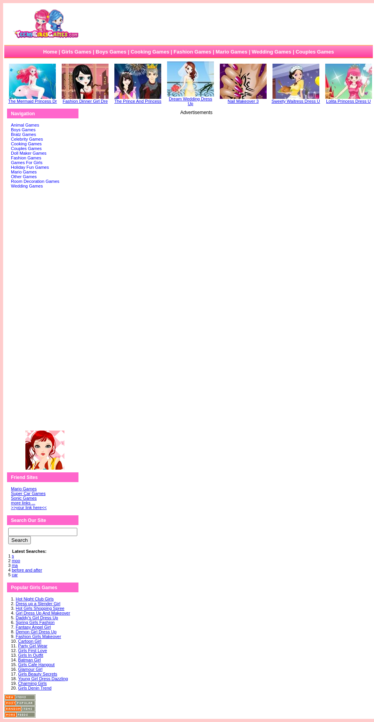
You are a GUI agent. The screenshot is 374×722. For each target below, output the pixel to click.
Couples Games (315, 52)
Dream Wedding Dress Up (190, 99)
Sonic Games (24, 498)
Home (50, 52)
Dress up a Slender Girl (38, 603)
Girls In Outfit (30, 655)
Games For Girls (27, 162)
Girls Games (77, 52)
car (15, 574)
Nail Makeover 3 (243, 99)
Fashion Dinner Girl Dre (85, 99)
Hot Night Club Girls (34, 599)
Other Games (24, 176)
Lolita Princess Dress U (348, 99)
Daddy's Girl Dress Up (37, 617)
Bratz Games (23, 134)
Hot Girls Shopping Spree (40, 608)
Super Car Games (28, 493)
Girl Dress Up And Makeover (43, 613)
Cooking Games (150, 52)
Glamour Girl (30, 669)
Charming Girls (32, 683)
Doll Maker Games (28, 153)
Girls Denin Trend (35, 688)
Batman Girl (29, 660)
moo (16, 560)
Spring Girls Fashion (35, 622)
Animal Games (25, 125)
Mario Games (231, 52)
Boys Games (111, 52)
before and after (27, 570)
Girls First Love (32, 650)
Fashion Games (192, 52)
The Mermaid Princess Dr (32, 99)
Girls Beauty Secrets (37, 674)
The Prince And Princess (137, 99)
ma (15, 565)
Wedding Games (272, 52)
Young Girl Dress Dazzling (43, 678)
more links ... (23, 502)
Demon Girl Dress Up (36, 631)
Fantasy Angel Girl (33, 627)
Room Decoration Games (35, 181)
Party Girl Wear (32, 645)
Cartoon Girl (29, 641)
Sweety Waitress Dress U (295, 99)
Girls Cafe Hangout (36, 664)
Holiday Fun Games (30, 167)
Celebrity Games (27, 139)
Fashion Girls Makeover (38, 636)
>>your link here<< (29, 507)
